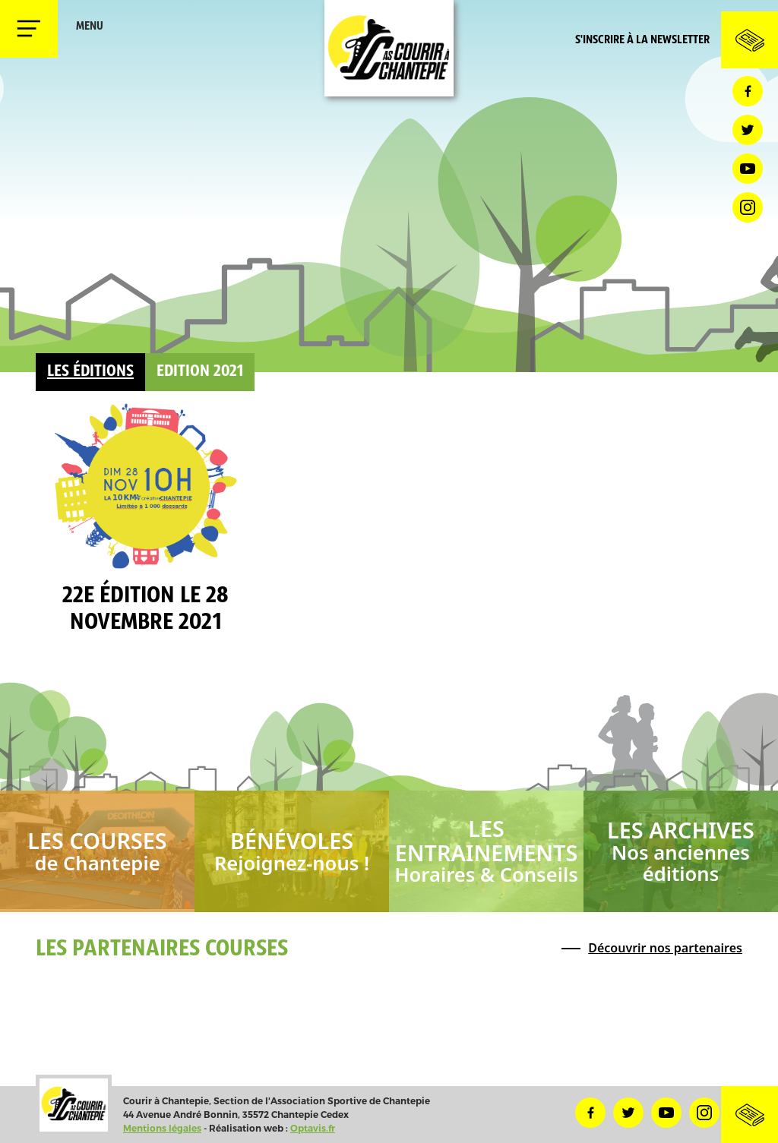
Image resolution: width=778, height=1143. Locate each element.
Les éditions (90, 371)
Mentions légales (162, 1128)
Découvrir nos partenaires (665, 947)
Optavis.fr (312, 1128)
